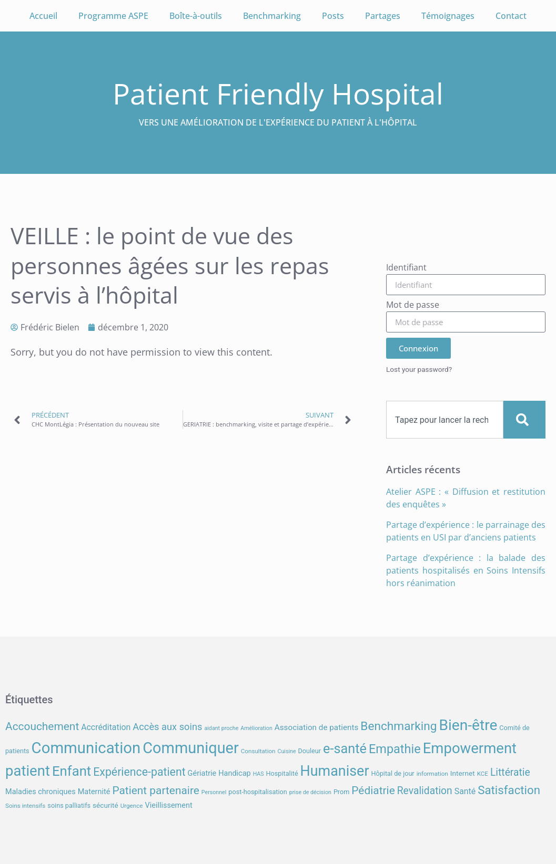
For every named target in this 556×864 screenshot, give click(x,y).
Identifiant (406, 268)
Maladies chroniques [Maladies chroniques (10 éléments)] (40, 791)
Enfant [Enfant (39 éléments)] (71, 771)
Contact (511, 16)
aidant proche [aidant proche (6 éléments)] (221, 728)
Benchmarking (272, 16)
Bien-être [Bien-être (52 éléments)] (468, 725)
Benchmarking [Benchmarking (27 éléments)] (398, 726)
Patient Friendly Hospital (278, 93)
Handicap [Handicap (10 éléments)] (234, 773)
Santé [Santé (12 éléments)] (465, 791)
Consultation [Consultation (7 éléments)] (258, 751)
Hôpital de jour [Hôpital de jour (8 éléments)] (392, 773)
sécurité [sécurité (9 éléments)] (105, 805)
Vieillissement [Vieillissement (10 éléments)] (168, 805)
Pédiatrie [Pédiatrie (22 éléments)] (373, 790)
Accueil (43, 16)
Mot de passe (412, 305)
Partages (382, 16)
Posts (333, 16)
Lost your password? (419, 369)
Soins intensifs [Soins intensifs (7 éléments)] (25, 805)
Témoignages (447, 16)
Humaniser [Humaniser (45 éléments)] (334, 771)
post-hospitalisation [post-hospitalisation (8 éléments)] (257, 792)
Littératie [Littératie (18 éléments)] (510, 772)
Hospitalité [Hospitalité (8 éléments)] (282, 773)
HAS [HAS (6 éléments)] (258, 774)
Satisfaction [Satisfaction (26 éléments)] (509, 790)
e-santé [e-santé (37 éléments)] (345, 748)
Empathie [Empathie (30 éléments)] (395, 749)
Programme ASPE (113, 16)
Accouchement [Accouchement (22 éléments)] (42, 726)
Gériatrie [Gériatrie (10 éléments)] (202, 773)
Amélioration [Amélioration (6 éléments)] (256, 728)
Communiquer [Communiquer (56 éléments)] (191, 748)
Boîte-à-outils (195, 16)
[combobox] (444, 420)
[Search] (524, 420)
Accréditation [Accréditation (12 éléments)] (105, 727)
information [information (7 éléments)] (432, 773)
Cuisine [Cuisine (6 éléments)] (287, 751)
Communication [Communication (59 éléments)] (86, 748)
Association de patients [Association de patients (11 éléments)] (317, 727)
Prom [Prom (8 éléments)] (341, 792)
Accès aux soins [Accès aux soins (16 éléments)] (167, 726)
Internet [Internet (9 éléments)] (462, 773)
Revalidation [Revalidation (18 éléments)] (424, 791)
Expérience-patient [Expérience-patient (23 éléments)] (139, 771)
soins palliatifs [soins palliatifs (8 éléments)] (68, 805)
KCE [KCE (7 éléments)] (482, 773)
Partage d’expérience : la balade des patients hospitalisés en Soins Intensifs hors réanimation (465, 570)
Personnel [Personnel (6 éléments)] (214, 792)
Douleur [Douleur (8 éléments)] (309, 751)
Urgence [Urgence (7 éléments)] (131, 805)
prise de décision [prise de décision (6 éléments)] (310, 792)
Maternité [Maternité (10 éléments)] (94, 791)
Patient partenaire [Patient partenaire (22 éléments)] (155, 790)
